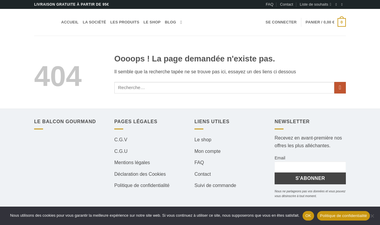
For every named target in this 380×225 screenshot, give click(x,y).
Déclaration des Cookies (140, 174)
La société (94, 22)
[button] (281, 22)
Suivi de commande (215, 185)
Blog (170, 22)
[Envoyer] (340, 88)
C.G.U (120, 151)
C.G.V (120, 139)
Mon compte (207, 151)
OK (308, 215)
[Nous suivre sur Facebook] (337, 4)
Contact (286, 4)
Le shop (152, 22)
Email (280, 158)
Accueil (70, 22)
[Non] (372, 217)
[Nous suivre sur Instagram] (343, 4)
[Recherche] (182, 22)
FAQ (269, 4)
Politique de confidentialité (142, 185)
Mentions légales (132, 162)
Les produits (125, 22)
